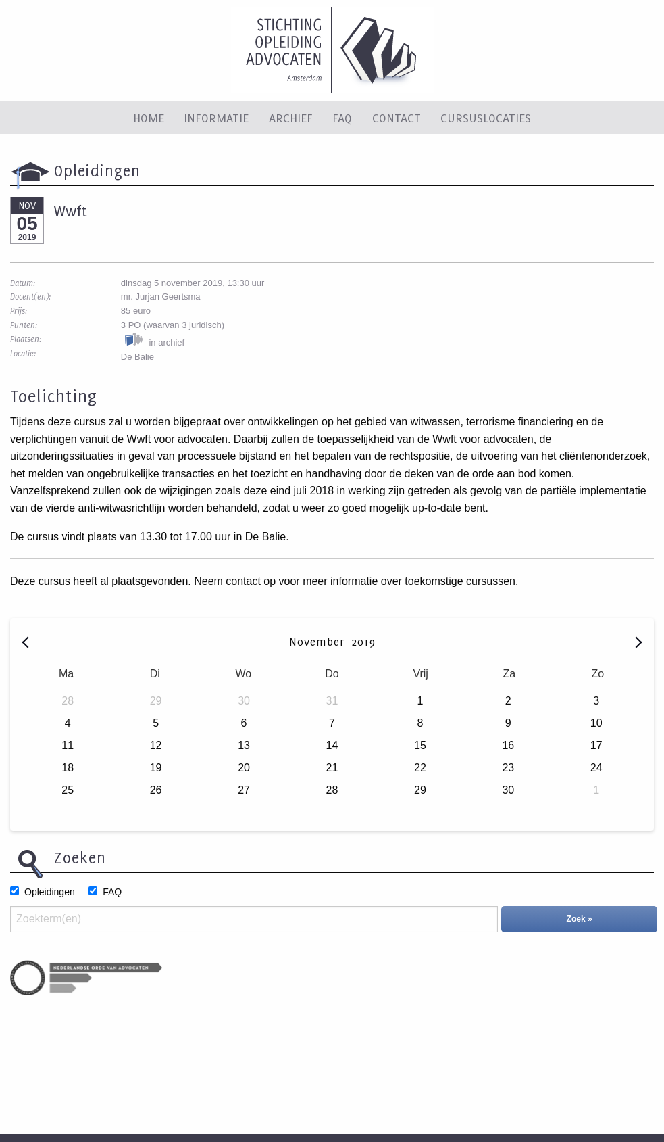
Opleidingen (49, 891)
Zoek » (579, 919)
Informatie (216, 117)
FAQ (342, 117)
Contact (396, 117)
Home (148, 117)
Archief (291, 117)
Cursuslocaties (485, 117)
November (319, 641)
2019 (363, 641)
